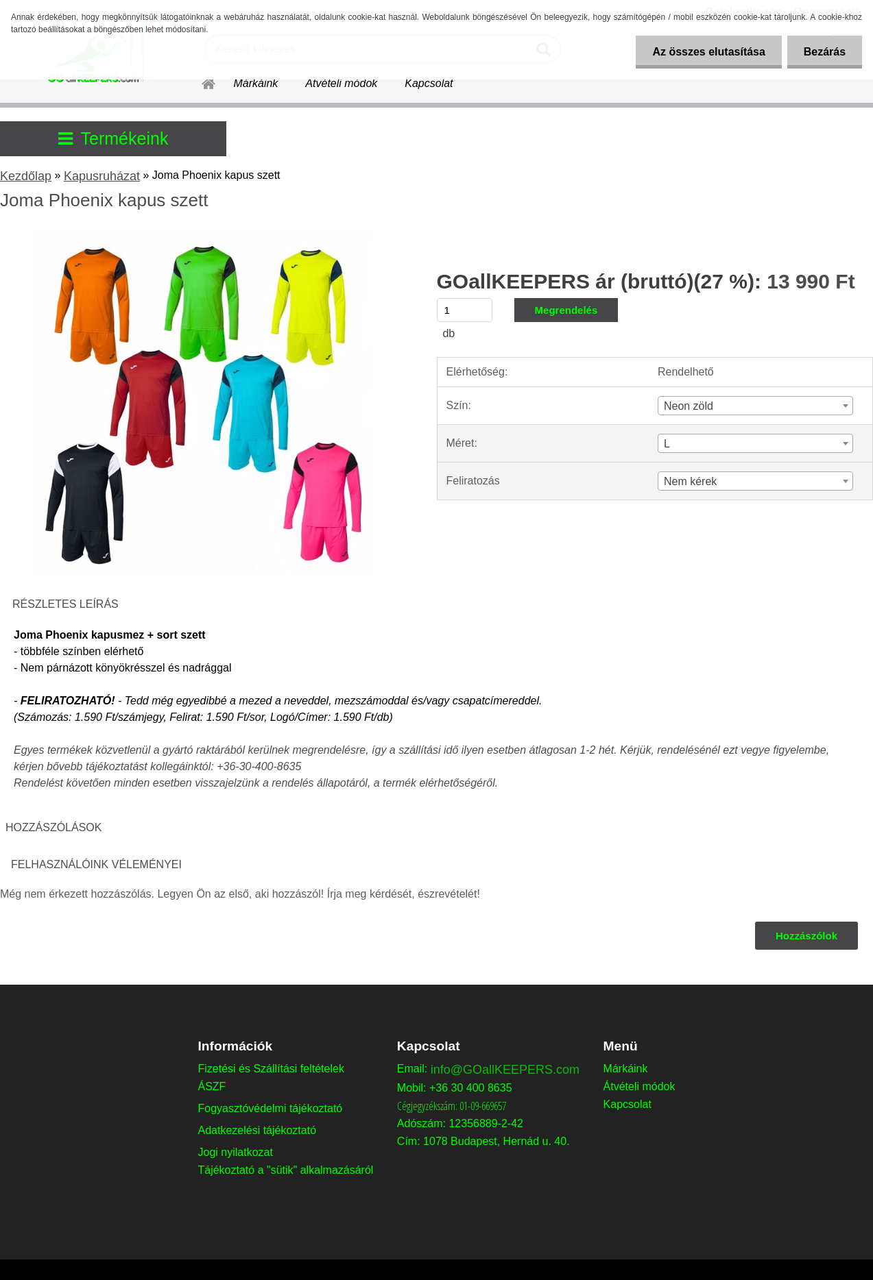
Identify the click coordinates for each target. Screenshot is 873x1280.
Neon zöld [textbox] (688, 406)
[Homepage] (200, 81)
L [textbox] (667, 444)
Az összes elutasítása (706, 52)
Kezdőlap (25, 176)
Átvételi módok (341, 83)
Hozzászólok (806, 935)
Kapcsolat (429, 83)
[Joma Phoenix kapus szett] (203, 237)
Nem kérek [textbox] (690, 481)
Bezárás (824, 52)
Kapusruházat (102, 176)
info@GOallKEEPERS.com (505, 1069)
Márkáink (255, 83)
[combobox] (755, 405)
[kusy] (464, 310)
